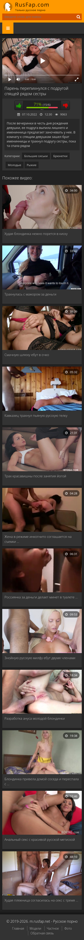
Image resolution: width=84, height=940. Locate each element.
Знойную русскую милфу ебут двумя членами (39, 658)
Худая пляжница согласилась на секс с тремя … (41, 900)
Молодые (14, 165)
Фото (68, 928)
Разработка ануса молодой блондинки (34, 718)
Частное (53, 928)
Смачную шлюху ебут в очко (26, 354)
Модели (35, 928)
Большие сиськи (36, 156)
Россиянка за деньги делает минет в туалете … (41, 597)
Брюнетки (60, 156)
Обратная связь (42, 933)
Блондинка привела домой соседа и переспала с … (41, 781)
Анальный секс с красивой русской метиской (39, 839)
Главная (18, 928)
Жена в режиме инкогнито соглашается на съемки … (38, 539)
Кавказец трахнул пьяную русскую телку (35, 415)
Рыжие (32, 165)
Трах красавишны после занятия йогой (35, 476)
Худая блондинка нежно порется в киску (36, 233)
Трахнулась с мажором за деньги (30, 294)
